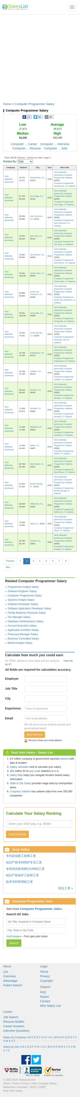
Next (8, 567)
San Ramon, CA (37, 255)
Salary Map (16, 775)
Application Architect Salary (23, 630)
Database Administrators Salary (26, 621)
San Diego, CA (36, 196)
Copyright (46, 980)
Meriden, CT (35, 390)
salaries (64, 758)
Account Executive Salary (22, 625)
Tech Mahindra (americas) (9, 179)
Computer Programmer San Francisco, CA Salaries (64, 223)
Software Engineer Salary (22, 591)
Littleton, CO (35, 371)
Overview (9, 976)
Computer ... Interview (54, 144)
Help (34, 1083)
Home (7, 104)
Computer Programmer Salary (34, 104)
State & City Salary (20, 783)
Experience (13, 708)
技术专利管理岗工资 (19, 881)
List (5, 971)
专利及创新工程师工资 (21, 856)
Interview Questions (16, 1030)
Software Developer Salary (23, 604)
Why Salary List (50, 1005)
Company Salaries (20, 791)
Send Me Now (35, 734)
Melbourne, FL (36, 504)
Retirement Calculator (15, 1087)
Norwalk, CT (35, 408)
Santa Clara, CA (37, 273)
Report (44, 996)
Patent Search (12, 985)
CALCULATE (17, 834)
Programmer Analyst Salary (23, 586)
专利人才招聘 (37, 1087)
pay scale (34, 771)
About (6, 1083)
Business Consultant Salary (23, 638)
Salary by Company (14, 1037)
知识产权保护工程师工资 (22, 875)
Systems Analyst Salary (21, 599)
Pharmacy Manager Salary (23, 634)
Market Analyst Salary (20, 642)
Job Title (11, 688)
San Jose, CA (36, 236)
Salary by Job (11, 1046)
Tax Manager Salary (19, 617)
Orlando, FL (35, 541)
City (8, 698)
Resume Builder (14, 1021)
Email (9, 718)
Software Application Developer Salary (29, 608)
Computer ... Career (24, 144)
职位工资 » (65, 888)
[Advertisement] (40, 56)
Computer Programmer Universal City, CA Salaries (64, 340)
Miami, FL (34, 524)
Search (14, 943)
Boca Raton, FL (37, 464)
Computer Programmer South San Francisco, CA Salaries (65, 300)
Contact (45, 1001)
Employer (12, 678)
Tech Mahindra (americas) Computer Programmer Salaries (63, 175)
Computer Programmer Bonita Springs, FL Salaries (64, 491)
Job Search (10, 1017)
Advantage (10, 980)
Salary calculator (19, 766)
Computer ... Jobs (56, 148)
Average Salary (47, 1083)
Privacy (45, 976)
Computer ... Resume (27, 148)
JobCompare (13, 936)
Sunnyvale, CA (36, 313)
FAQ (43, 992)
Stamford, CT (35, 427)
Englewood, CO (37, 353)
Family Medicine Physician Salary (27, 612)
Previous (10, 561)
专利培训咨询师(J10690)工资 (25, 868)
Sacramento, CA (37, 178)
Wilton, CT (34, 445)
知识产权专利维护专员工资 (24, 862)
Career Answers (14, 1026)
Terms (44, 971)
